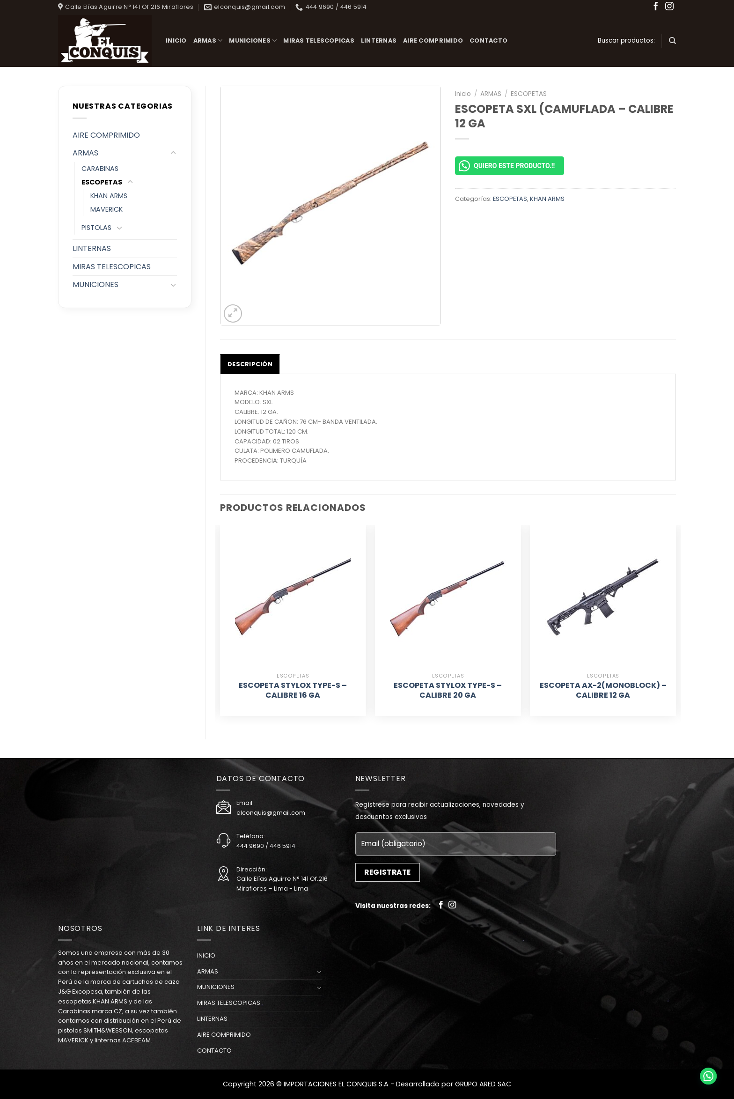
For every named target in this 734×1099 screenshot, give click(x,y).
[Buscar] (672, 41)
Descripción (250, 364)
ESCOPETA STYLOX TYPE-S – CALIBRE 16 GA (293, 691)
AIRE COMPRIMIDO (433, 40)
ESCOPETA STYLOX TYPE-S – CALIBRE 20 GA (448, 691)
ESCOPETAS (101, 182)
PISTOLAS (96, 227)
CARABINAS (99, 168)
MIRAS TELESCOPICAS (318, 40)
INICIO (176, 40)
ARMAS (208, 40)
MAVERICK (106, 209)
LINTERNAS (378, 40)
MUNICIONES (253, 40)
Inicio (463, 93)
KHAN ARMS (108, 195)
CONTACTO (488, 40)
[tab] (250, 364)
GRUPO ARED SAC (483, 1084)
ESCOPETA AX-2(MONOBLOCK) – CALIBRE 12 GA (603, 691)
